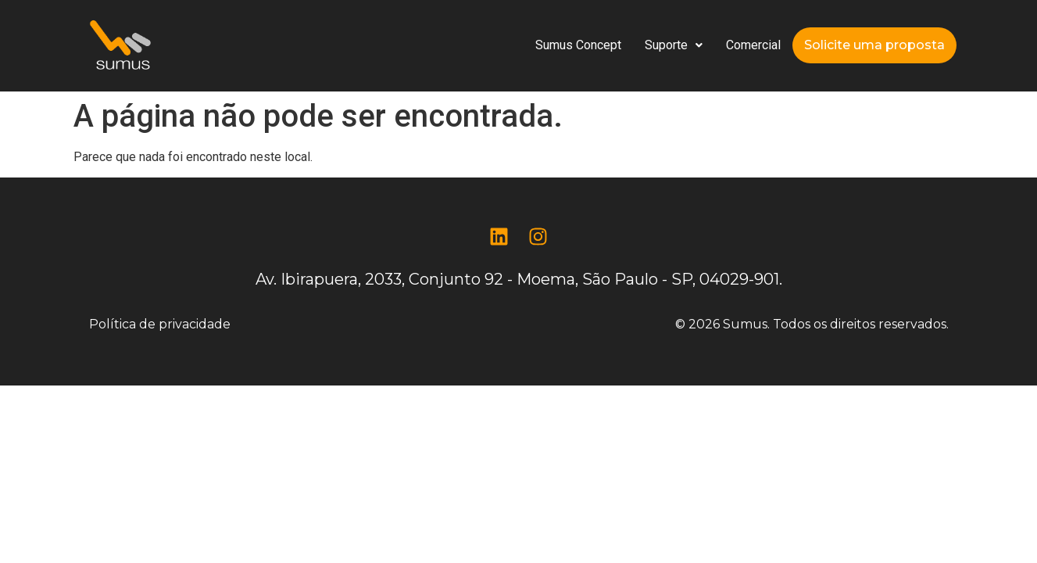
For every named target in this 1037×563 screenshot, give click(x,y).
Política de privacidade (160, 324)
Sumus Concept (578, 45)
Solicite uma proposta (874, 45)
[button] (673, 45)
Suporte (674, 45)
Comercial (753, 45)
